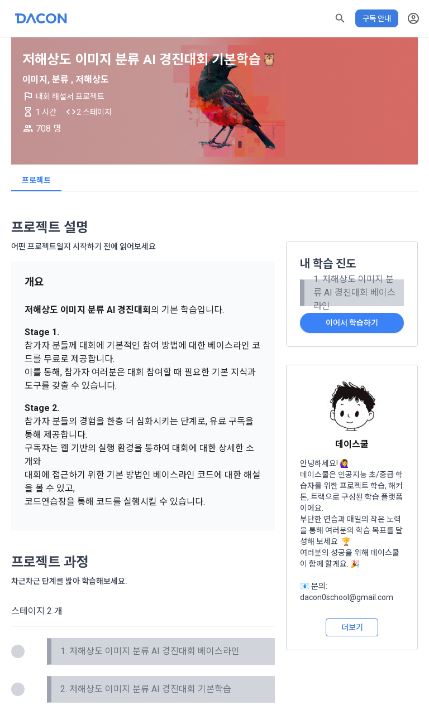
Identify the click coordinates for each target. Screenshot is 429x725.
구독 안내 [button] (377, 18)
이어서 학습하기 (352, 322)
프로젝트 (36, 180)
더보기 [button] (352, 627)
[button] (340, 18)
